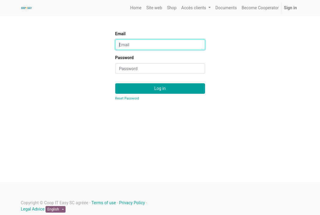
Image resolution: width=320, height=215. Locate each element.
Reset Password (127, 98)
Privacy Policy (132, 202)
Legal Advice (33, 209)
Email (120, 33)
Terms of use (104, 202)
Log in (160, 88)
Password (124, 57)
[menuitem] (136, 7)
